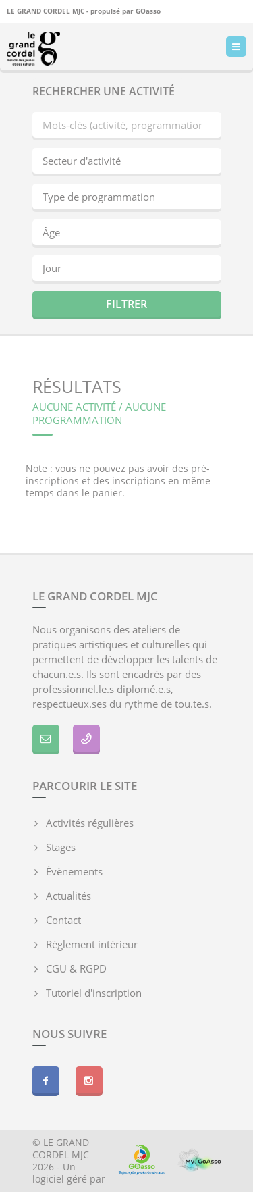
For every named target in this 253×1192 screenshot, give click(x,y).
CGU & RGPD (76, 968)
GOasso (148, 9)
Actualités (68, 895)
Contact (63, 920)
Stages (61, 847)
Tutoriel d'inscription (94, 993)
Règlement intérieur (92, 944)
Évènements (74, 871)
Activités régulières (90, 822)
